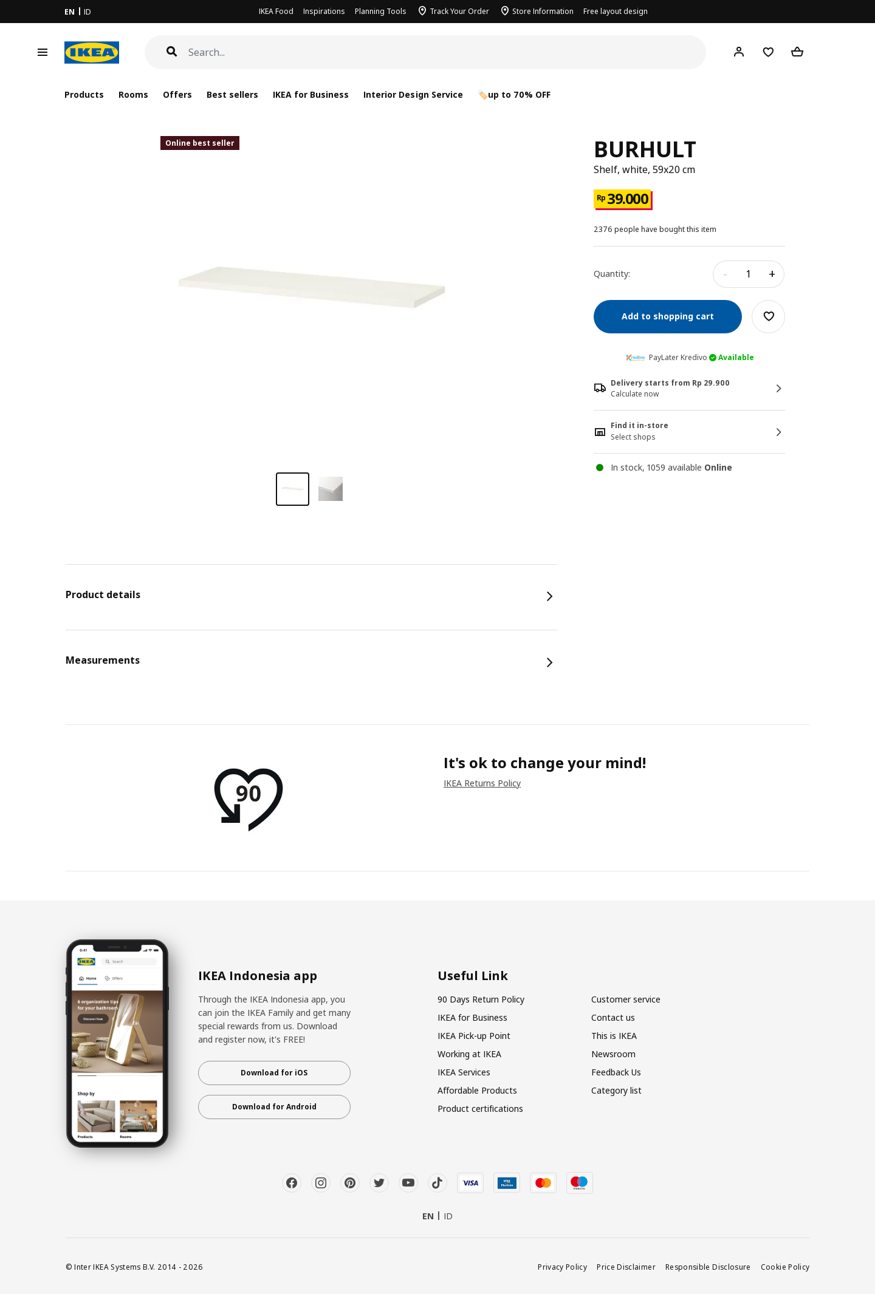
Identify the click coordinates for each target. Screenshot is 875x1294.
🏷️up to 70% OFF (514, 94)
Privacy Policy (562, 1267)
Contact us (613, 1017)
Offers (177, 94)
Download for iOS (274, 1073)
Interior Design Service (412, 94)
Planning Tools (381, 11)
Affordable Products (477, 1090)
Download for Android (274, 1107)
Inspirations (324, 11)
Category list (616, 1090)
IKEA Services (463, 1072)
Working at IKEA (469, 1054)
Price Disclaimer (626, 1267)
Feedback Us (616, 1072)
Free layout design (615, 11)
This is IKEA (614, 1035)
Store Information (543, 11)
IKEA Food (276, 11)
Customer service (626, 999)
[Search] (447, 52)
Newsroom (613, 1054)
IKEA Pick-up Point (473, 1035)
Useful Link (472, 976)
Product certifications (480, 1108)
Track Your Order (459, 11)
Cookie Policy (785, 1267)
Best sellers (232, 94)
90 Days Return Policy (480, 999)
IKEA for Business (311, 94)
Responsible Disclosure (708, 1267)
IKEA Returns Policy (482, 783)
